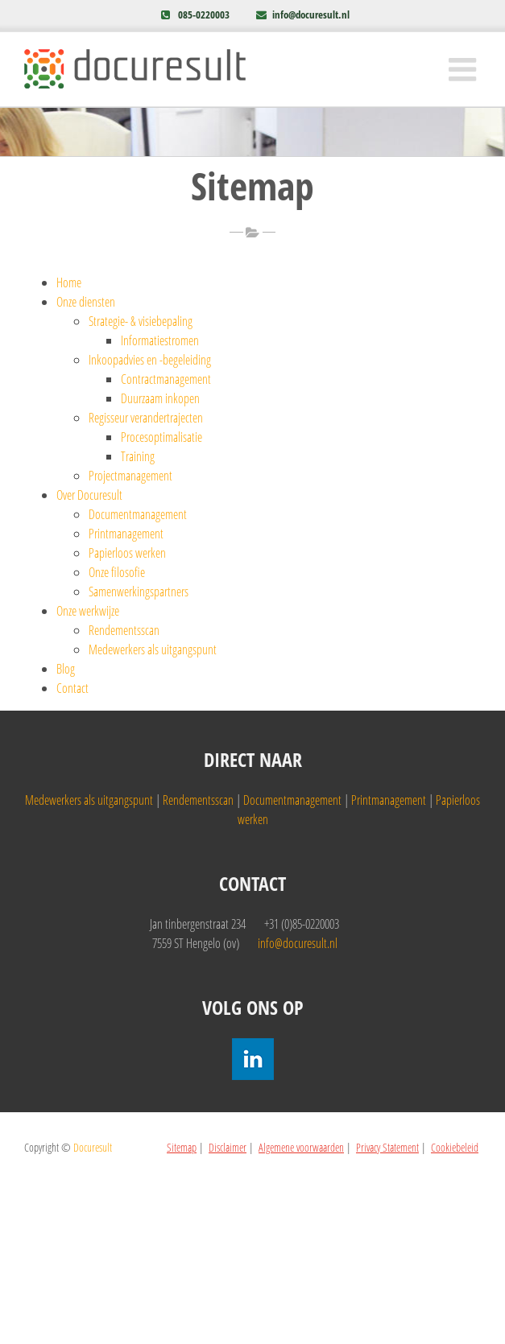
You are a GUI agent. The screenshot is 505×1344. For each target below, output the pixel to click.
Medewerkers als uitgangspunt (153, 649)
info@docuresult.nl (311, 14)
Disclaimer (227, 1147)
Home (68, 282)
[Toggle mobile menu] (465, 69)
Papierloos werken (127, 553)
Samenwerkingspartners (138, 591)
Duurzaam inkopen (160, 398)
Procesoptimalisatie (161, 437)
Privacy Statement (387, 1147)
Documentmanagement (138, 514)
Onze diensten (85, 302)
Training (138, 456)
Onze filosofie (117, 572)
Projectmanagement (130, 475)
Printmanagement (126, 533)
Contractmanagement (166, 379)
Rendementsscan (124, 630)
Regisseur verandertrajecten (146, 418)
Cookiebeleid (454, 1147)
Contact (72, 688)
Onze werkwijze (87, 611)
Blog (65, 669)
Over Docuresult (89, 495)
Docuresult (92, 1147)
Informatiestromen (160, 340)
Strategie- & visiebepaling (140, 321)
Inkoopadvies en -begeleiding (150, 360)
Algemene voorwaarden (301, 1147)
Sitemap (182, 1147)
